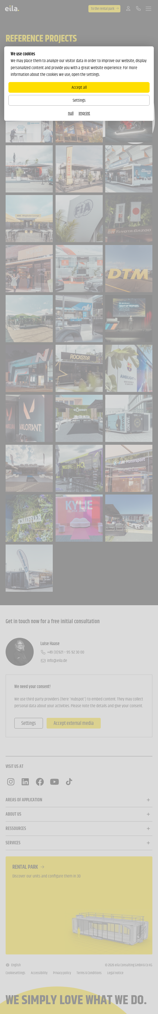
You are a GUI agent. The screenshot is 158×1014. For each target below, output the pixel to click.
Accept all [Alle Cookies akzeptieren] (79, 87)
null (71, 113)
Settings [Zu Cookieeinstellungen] (79, 100)
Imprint (84, 113)
